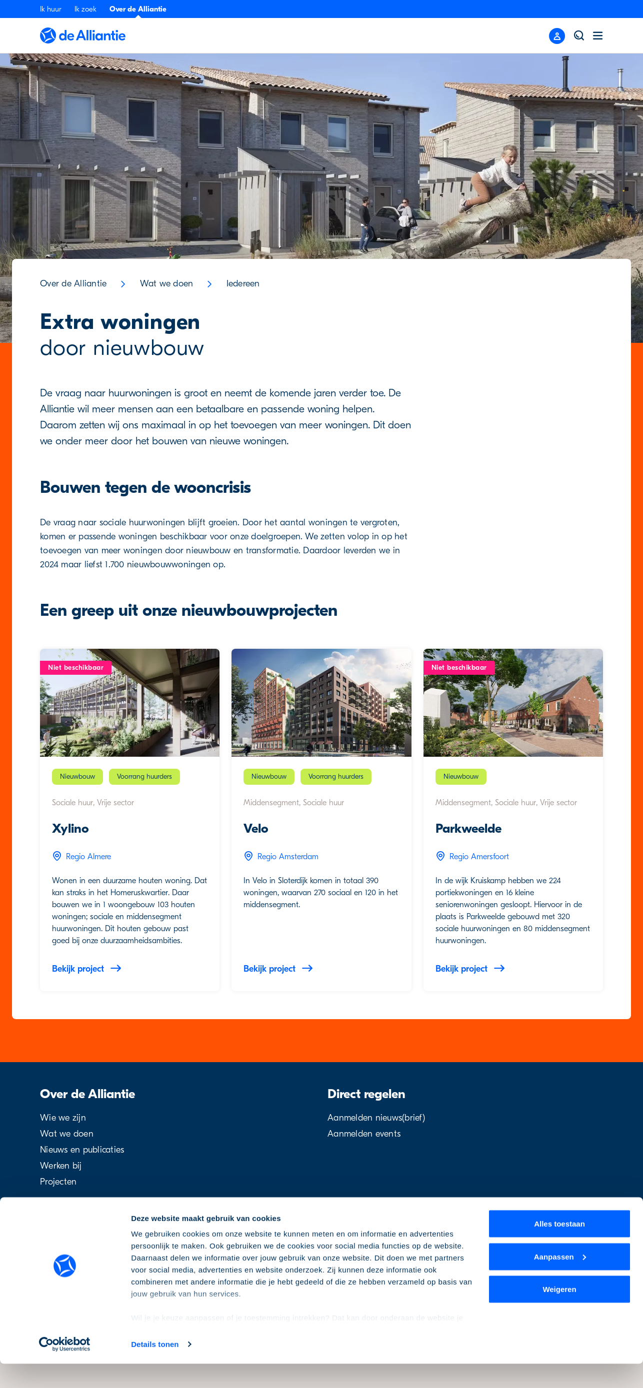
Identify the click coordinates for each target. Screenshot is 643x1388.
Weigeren (559, 1313)
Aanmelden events (364, 1134)
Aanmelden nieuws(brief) (376, 1118)
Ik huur (51, 8)
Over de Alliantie (138, 8)
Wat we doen (167, 283)
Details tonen (154, 1368)
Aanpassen (560, 1281)
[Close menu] (557, 36)
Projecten (58, 1182)
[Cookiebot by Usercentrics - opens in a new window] (64, 1368)
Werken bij (61, 1166)
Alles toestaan (559, 1248)
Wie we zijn (63, 1118)
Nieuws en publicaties (82, 1150)
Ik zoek (85, 8)
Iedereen (243, 283)
